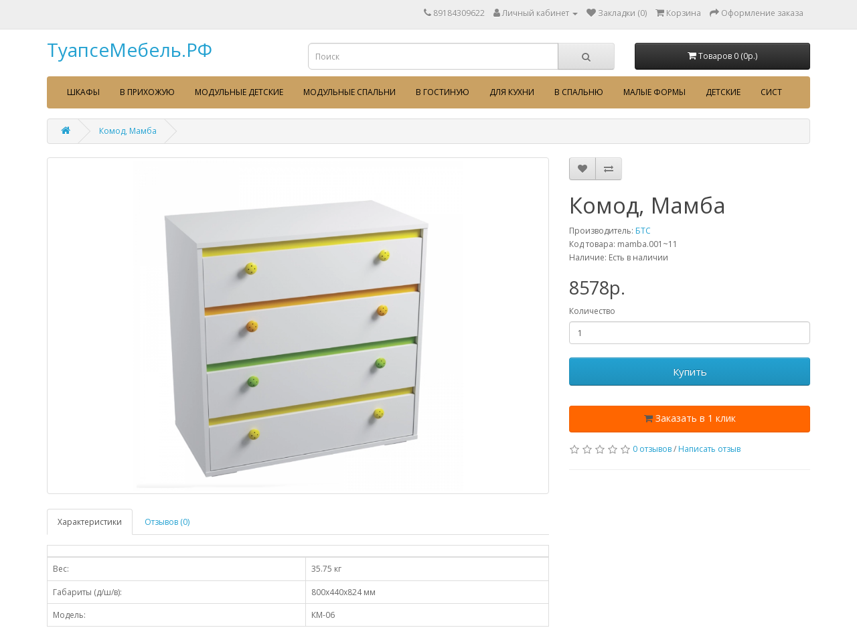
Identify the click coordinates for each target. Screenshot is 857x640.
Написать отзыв (709, 449)
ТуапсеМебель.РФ (129, 49)
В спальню (578, 92)
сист (771, 92)
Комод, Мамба (128, 131)
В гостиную (442, 92)
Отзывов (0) (167, 522)
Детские (723, 92)
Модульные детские (239, 92)
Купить (690, 371)
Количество (592, 311)
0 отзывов (652, 449)
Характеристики (90, 522)
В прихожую (147, 92)
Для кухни (511, 92)
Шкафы (83, 92)
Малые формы (654, 92)
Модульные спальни (349, 92)
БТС (643, 230)
